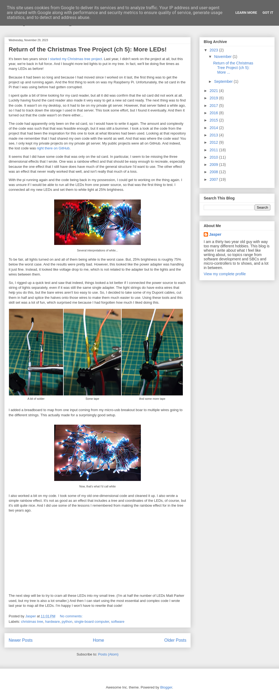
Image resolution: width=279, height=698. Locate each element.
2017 (214, 105)
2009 (214, 164)
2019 (214, 98)
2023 (214, 50)
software (117, 622)
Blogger (166, 687)
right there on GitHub (53, 148)
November (223, 56)
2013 (214, 135)
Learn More (246, 13)
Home (98, 640)
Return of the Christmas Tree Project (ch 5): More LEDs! (88, 49)
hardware (52, 622)
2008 (214, 172)
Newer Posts (21, 640)
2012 (214, 142)
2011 (214, 150)
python (67, 622)
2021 (214, 91)
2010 (214, 157)
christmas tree (32, 622)
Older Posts (175, 640)
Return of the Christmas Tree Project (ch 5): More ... (233, 67)
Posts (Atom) (108, 654)
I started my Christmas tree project (75, 59)
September (223, 81)
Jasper (215, 234)
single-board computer (91, 622)
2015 (214, 120)
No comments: (71, 616)
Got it (267, 13)
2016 (214, 113)
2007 (214, 179)
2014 (214, 128)
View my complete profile (225, 274)
